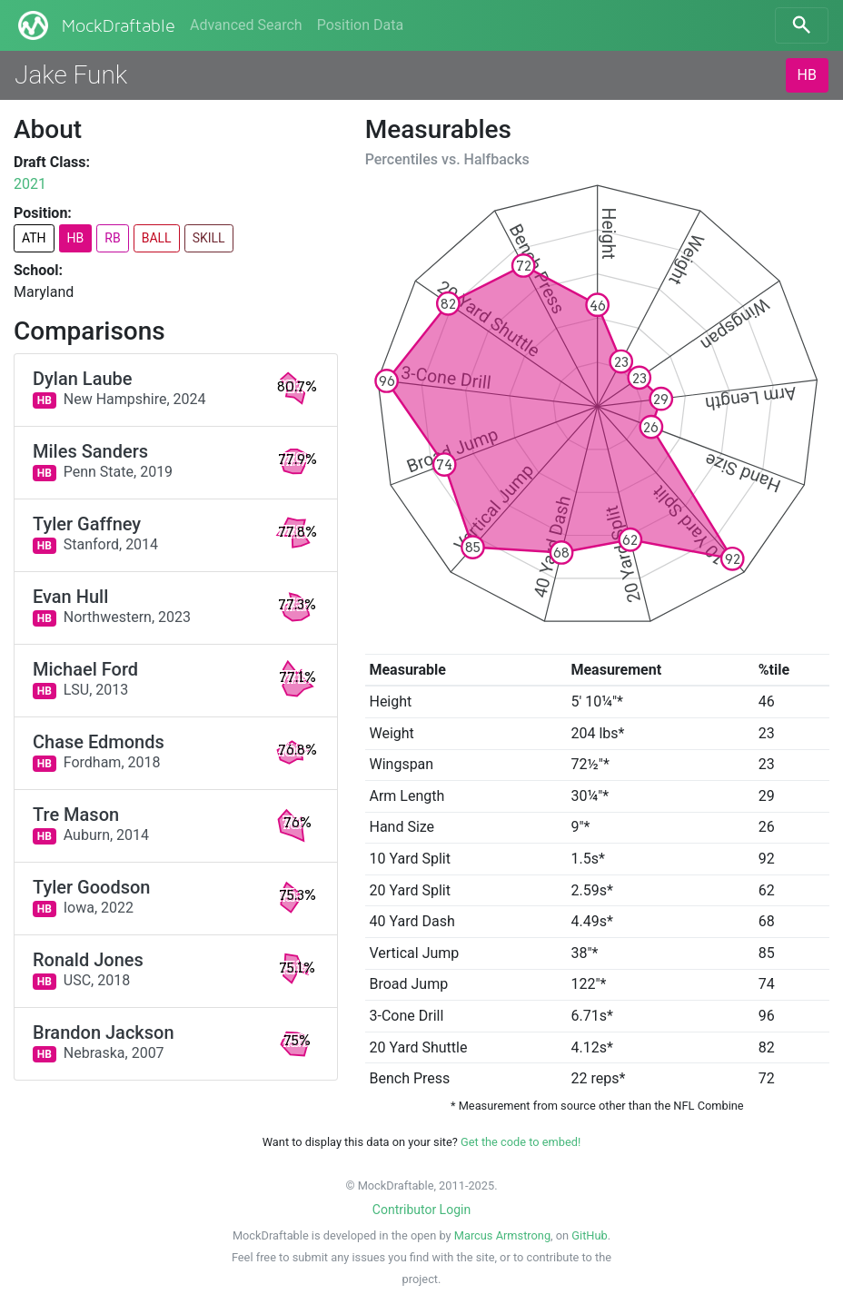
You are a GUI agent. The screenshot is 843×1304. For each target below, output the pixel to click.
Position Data (360, 25)
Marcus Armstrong (502, 1235)
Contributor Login (421, 1209)
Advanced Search (246, 25)
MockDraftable (95, 25)
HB (807, 75)
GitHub (589, 1235)
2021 (30, 184)
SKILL (209, 238)
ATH (34, 238)
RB (112, 238)
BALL (157, 238)
